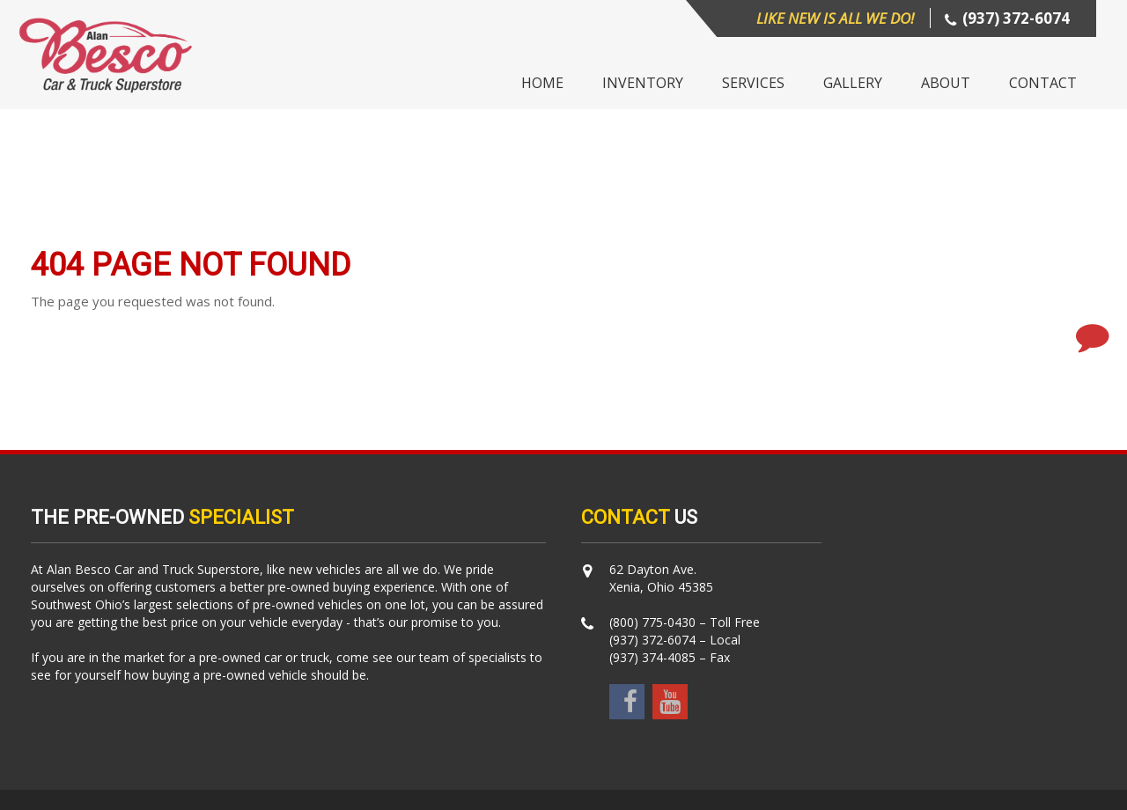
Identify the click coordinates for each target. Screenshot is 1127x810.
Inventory (642, 82)
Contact (1043, 82)
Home (542, 82)
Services (753, 82)
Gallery (852, 82)
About (945, 82)
